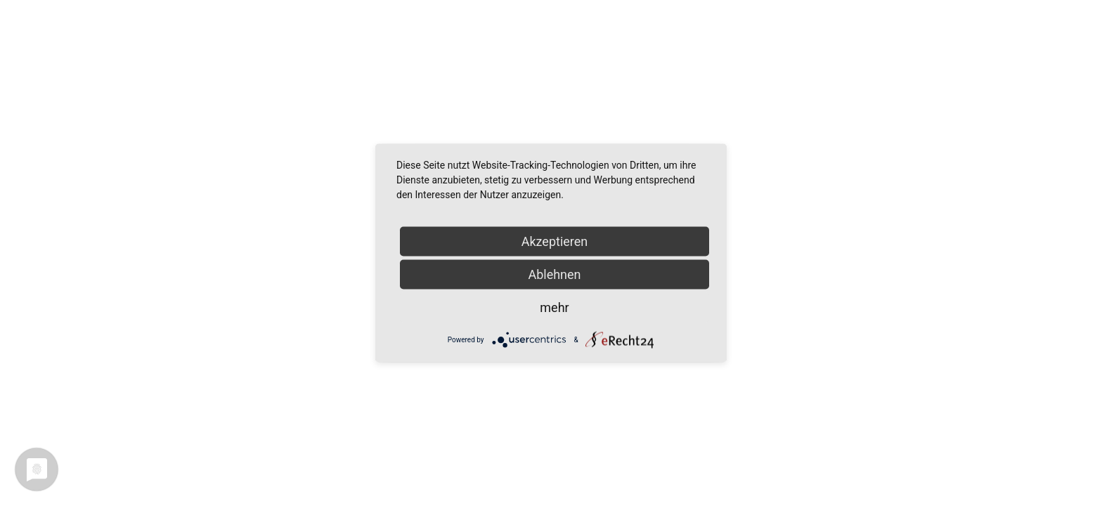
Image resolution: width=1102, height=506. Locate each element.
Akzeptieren (554, 241)
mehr (554, 307)
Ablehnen (554, 274)
